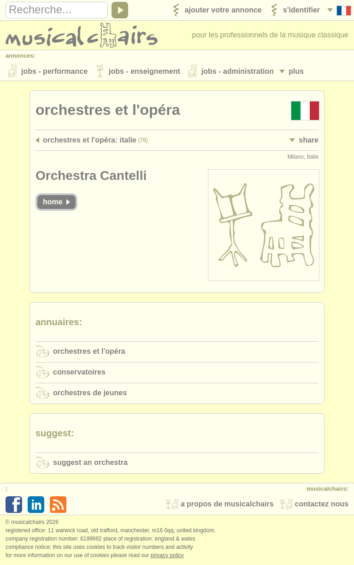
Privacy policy (167, 555)
